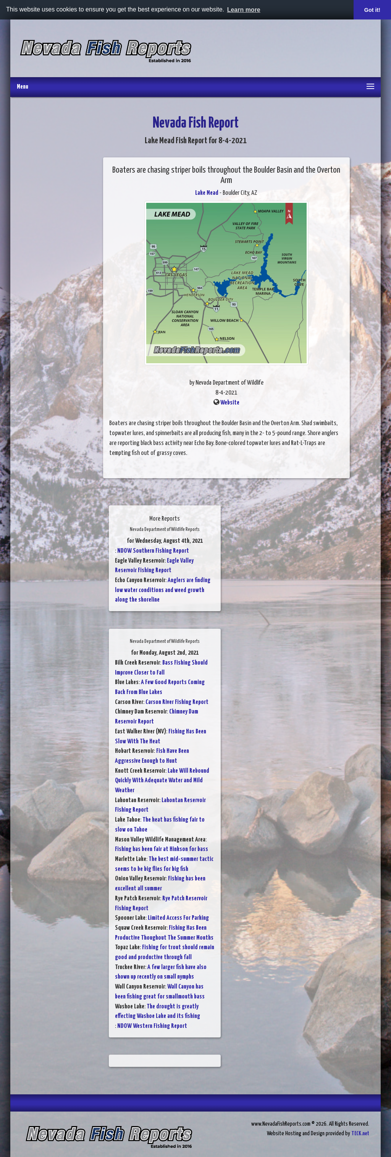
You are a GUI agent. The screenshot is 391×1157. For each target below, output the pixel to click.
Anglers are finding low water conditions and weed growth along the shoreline (162, 590)
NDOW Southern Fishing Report (153, 551)
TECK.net (360, 1133)
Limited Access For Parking (178, 918)
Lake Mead (206, 193)
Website (229, 403)
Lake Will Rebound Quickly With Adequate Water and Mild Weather (162, 781)
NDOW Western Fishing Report (152, 1026)
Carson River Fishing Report (176, 702)
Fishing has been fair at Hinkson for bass (161, 849)
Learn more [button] (243, 9)
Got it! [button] (372, 10)
